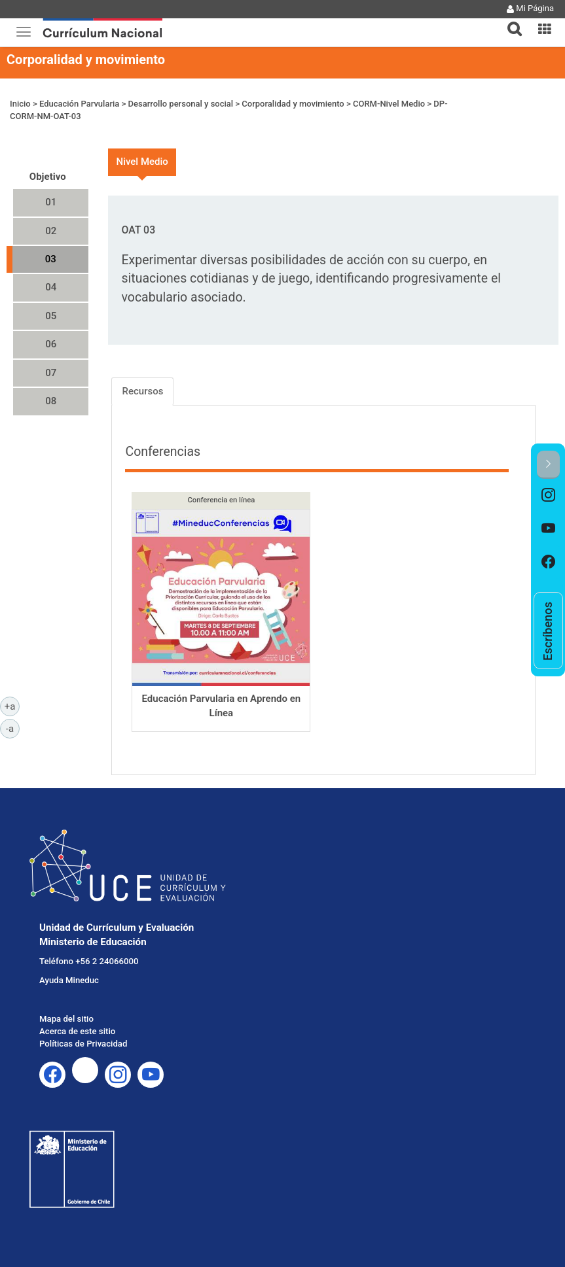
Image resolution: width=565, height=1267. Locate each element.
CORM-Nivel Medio (389, 104)
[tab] (509, 21)
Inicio (20, 104)
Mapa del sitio (66, 1019)
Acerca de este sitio (77, 1031)
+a (12, 705)
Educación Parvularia (79, 104)
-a (13, 728)
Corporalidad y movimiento (86, 59)
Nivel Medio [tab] (142, 161)
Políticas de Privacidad (83, 1044)
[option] (548, 495)
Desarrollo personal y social (181, 104)
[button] (509, 20)
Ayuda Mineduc (69, 980)
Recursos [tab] (142, 391)
